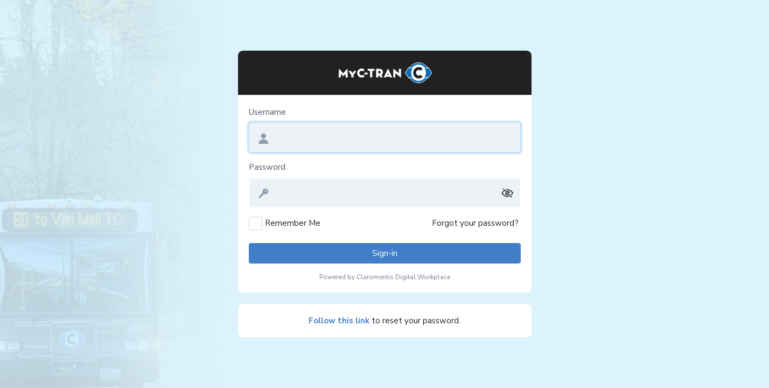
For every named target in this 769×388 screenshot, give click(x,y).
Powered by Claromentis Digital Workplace (384, 277)
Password (267, 167)
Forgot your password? (475, 223)
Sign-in (384, 253)
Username (267, 112)
